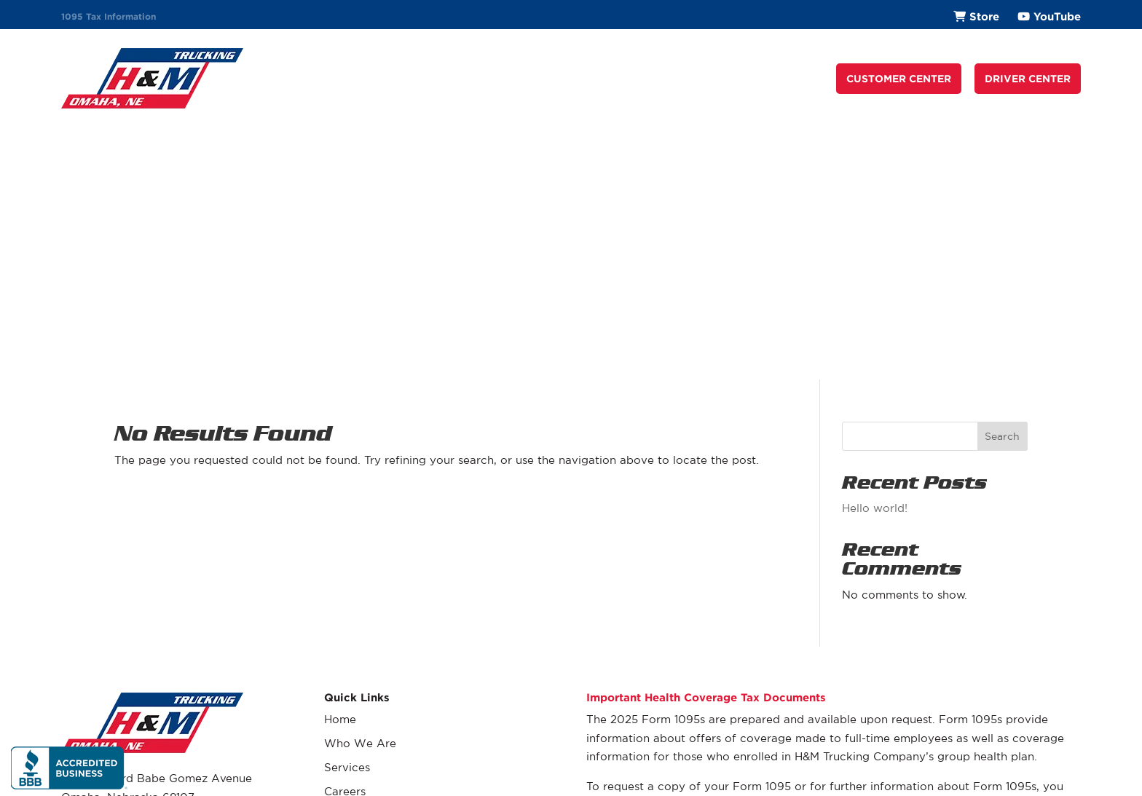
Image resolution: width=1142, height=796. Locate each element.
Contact (797, 78)
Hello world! (874, 252)
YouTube (1057, 16)
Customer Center (370, 559)
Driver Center (361, 584)
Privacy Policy (1050, 760)
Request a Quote (707, 78)
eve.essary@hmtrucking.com (701, 586)
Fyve (1070, 779)
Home (340, 463)
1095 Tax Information (108, 16)
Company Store (367, 608)
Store (984, 16)
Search (1002, 180)
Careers (618, 78)
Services (554, 78)
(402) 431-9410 (103, 570)
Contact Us (354, 656)
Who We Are (478, 78)
